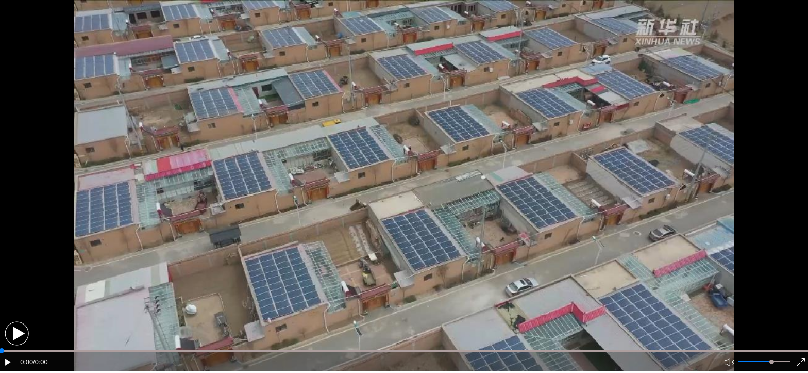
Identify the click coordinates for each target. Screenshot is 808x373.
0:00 (26, 362)
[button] (17, 333)
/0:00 (40, 362)
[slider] (771, 362)
